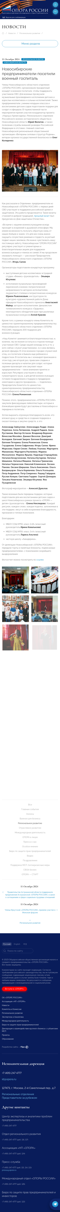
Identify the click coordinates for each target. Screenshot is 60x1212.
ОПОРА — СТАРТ (30, 874)
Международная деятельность (30, 832)
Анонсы (30, 814)
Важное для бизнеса (30, 818)
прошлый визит (42, 219)
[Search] (17, 950)
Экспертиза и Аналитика (13, 1017)
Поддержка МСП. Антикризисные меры (30, 865)
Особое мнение (30, 846)
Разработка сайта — (15, 1047)
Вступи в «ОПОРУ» (14, 989)
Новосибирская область (15, 62)
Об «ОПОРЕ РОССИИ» (12, 998)
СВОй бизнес (30, 870)
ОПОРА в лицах (30, 837)
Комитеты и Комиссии (11, 1009)
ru (55, 12)
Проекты (6, 1035)
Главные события (30, 809)
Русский (7, 944)
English (17, 944)
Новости (12, 33)
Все (30, 804)
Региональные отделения (18, 1094)
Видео (30, 856)
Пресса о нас (30, 842)
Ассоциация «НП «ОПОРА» (14, 1001)
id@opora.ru (9, 1079)
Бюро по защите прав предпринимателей (30, 851)
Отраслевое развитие (30, 828)
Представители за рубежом (19, 1097)
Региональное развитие (29, 33)
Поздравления (30, 860)
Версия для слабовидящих (14, 17)
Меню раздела (31, 43)
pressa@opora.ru (9, 1170)
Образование (8, 1039)
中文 (25, 944)
